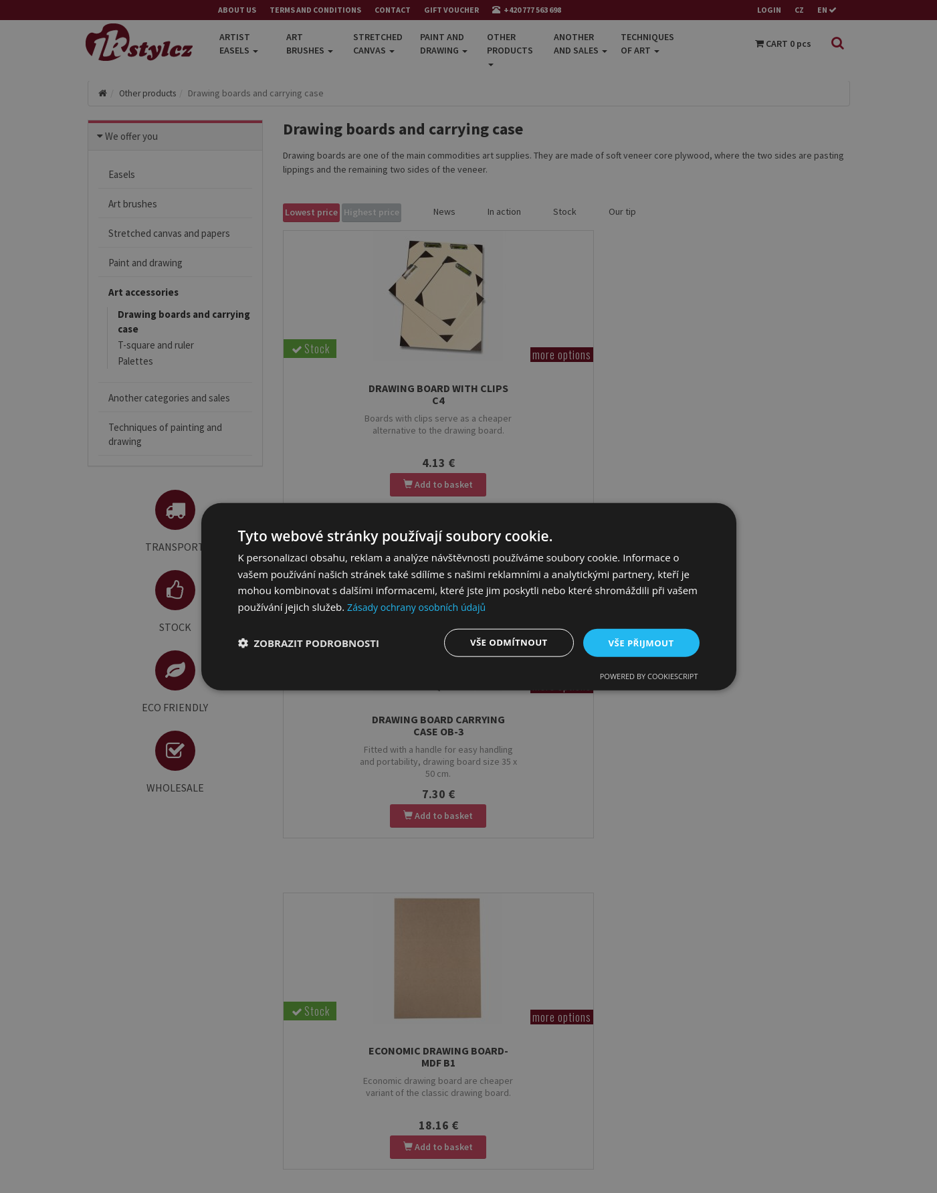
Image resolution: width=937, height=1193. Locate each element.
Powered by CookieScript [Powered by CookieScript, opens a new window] (649, 677)
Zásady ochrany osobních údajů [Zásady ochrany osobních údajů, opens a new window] (421, 606)
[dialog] (468, 596)
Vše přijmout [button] (639, 642)
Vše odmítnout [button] (503, 642)
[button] (309, 643)
